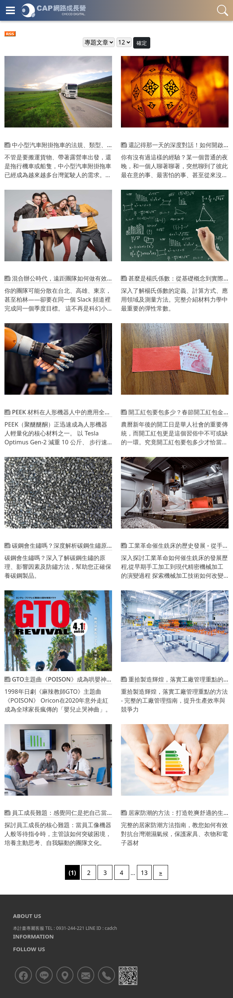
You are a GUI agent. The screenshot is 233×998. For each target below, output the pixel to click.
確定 (142, 42)
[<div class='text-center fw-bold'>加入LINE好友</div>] (44, 989)
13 (144, 873)
